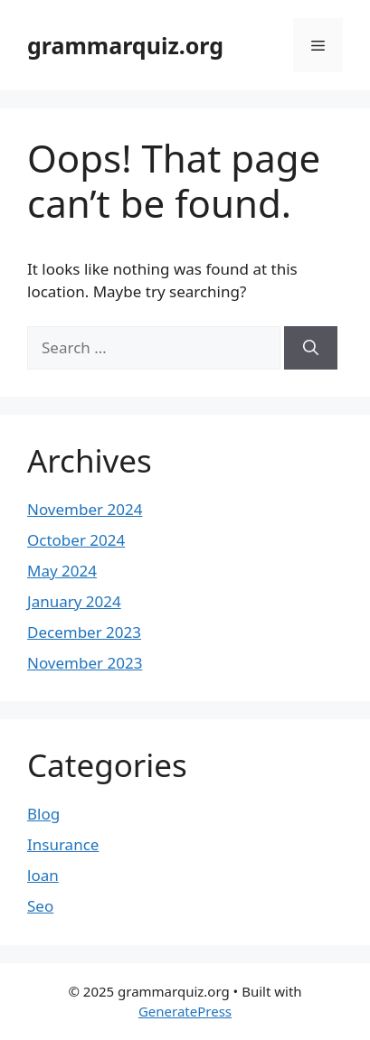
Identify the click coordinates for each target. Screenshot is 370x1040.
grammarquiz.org (125, 45)
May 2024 (62, 570)
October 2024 (76, 539)
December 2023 (84, 632)
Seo (40, 905)
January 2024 (74, 601)
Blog (43, 813)
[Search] (310, 348)
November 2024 (84, 509)
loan (43, 875)
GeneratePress (185, 1011)
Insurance (63, 844)
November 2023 (84, 662)
